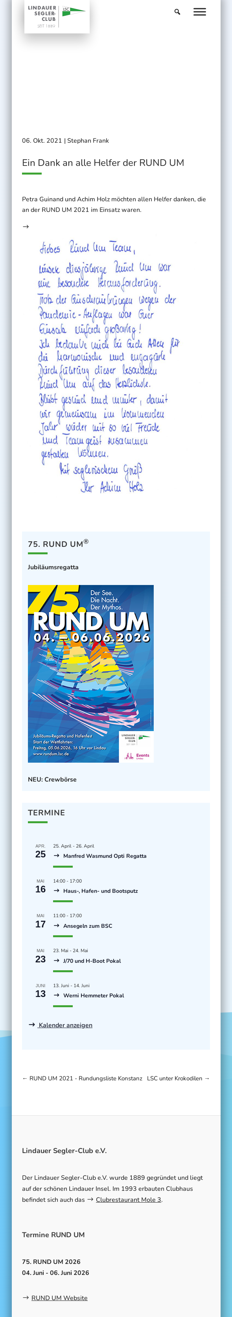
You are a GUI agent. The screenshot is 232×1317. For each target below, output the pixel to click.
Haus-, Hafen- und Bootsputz (100, 891)
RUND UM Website (59, 1298)
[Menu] (199, 11)
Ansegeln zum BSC (87, 926)
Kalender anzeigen (64, 1025)
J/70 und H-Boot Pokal (91, 961)
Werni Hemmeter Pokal (93, 995)
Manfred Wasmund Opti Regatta (104, 856)
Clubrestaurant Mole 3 (128, 1200)
